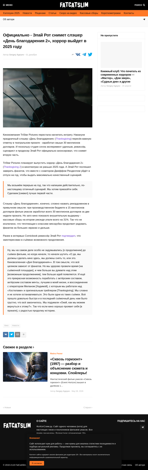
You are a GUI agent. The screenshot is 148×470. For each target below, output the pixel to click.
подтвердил (68, 235)
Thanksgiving (63, 138)
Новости (27, 13)
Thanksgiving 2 (12, 167)
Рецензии (40, 13)
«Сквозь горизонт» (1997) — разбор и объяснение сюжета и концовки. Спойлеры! (68, 366)
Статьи (52, 13)
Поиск (138, 5)
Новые (7, 407)
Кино (6, 325)
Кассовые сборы (89, 13)
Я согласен (37, 463)
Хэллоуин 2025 (11, 13)
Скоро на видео (68, 13)
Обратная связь (124, 465)
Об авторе (140, 465)
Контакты (129, 13)
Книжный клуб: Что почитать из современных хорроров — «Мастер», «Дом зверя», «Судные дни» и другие (121, 76)
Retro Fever (56, 353)
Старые (87, 407)
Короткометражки (111, 13)
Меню (9, 5)
